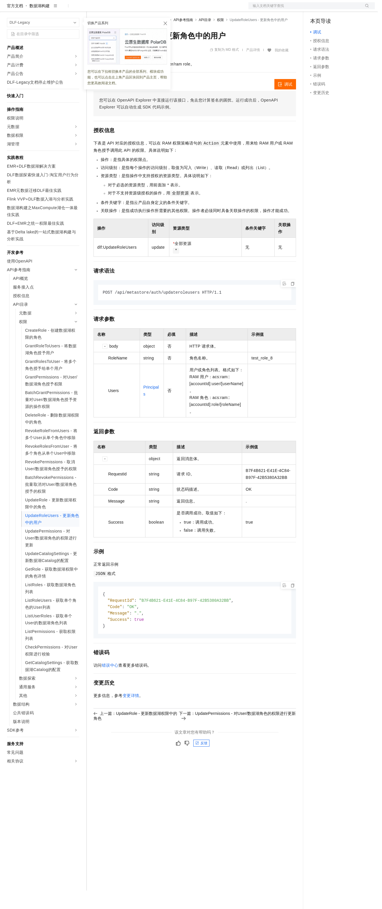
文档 (304, 9)
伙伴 (156, 9)
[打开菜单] (9, 9)
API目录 (205, 38)
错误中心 (110, 685)
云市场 (140, 9)
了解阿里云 (190, 9)
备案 (316, 9)
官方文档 (15, 24)
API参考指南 (183, 38)
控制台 (330, 9)
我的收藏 (282, 69)
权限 (220, 38)
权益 (111, 9)
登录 (365, 9)
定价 (125, 9)
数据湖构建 (39, 24)
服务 (170, 9)
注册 (344, 9)
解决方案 (93, 9)
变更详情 (131, 716)
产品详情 (253, 68)
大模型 (59, 9)
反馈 (201, 764)
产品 (75, 9)
